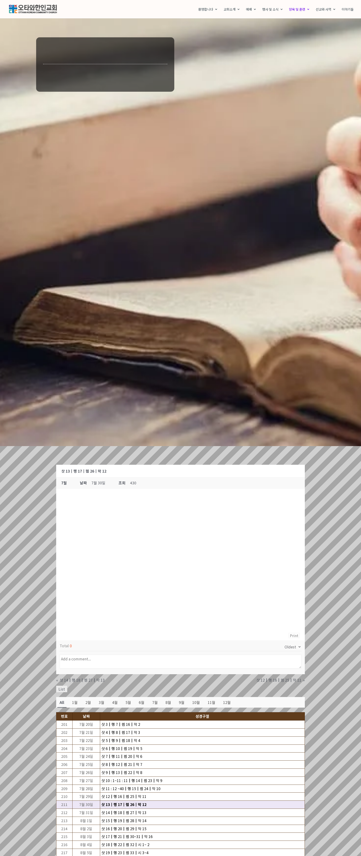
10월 (196, 703)
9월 (181, 703)
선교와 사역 (323, 10)
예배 (249, 10)
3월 (101, 703)
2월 (88, 703)
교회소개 (230, 10)
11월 (211, 703)
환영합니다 (205, 10)
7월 (155, 703)
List (61, 689)
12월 (227, 703)
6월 (141, 703)
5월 (128, 703)
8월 (168, 703)
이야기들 (348, 10)
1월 (75, 703)
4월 (115, 703)
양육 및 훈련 (297, 10)
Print (294, 635)
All (62, 703)
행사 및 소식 (270, 10)
